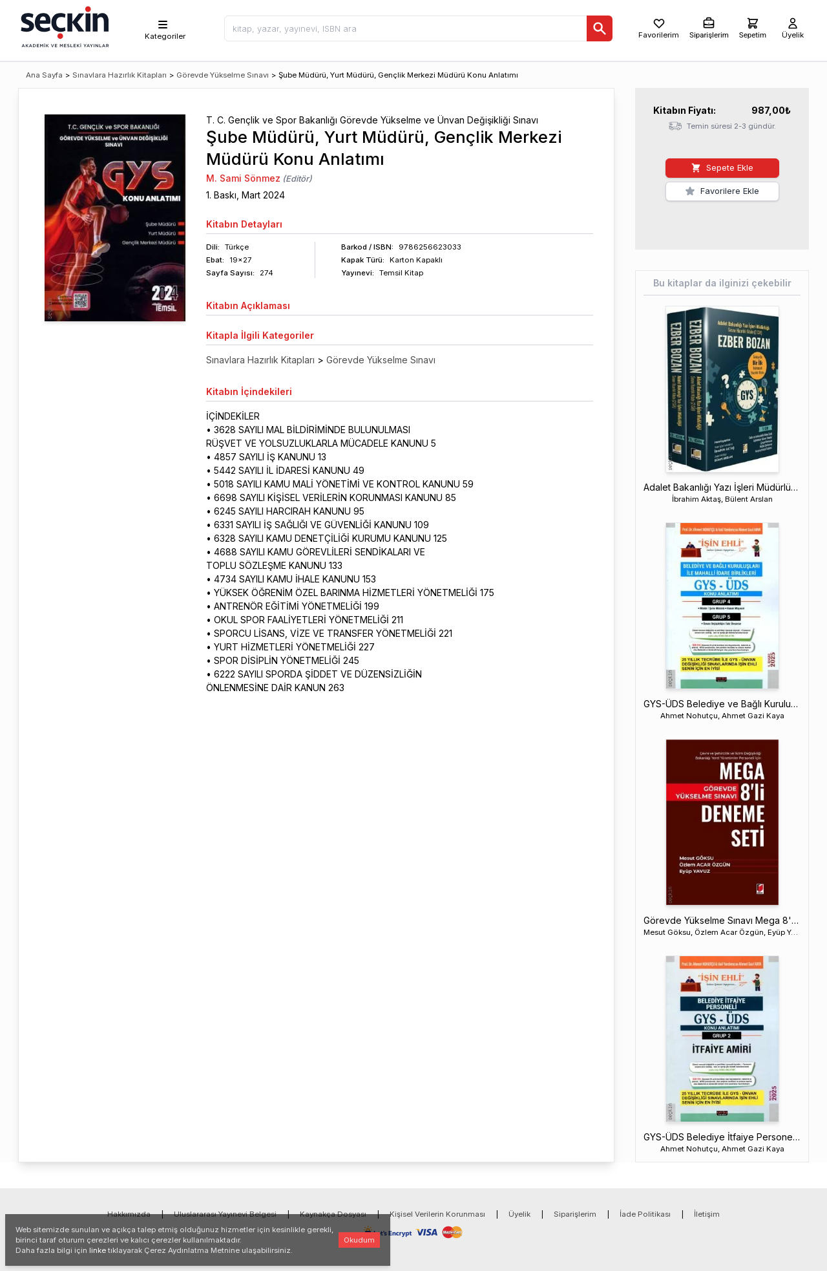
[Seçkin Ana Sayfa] (63, 26)
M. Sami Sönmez (243, 178)
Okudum (359, 1239)
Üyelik (519, 1214)
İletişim (707, 1214)
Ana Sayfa (44, 75)
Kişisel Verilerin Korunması (437, 1214)
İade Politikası (645, 1214)
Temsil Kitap (401, 272)
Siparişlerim (575, 1214)
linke (97, 1250)
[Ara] (599, 28)
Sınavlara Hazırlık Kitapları (119, 75)
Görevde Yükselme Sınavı (222, 75)
